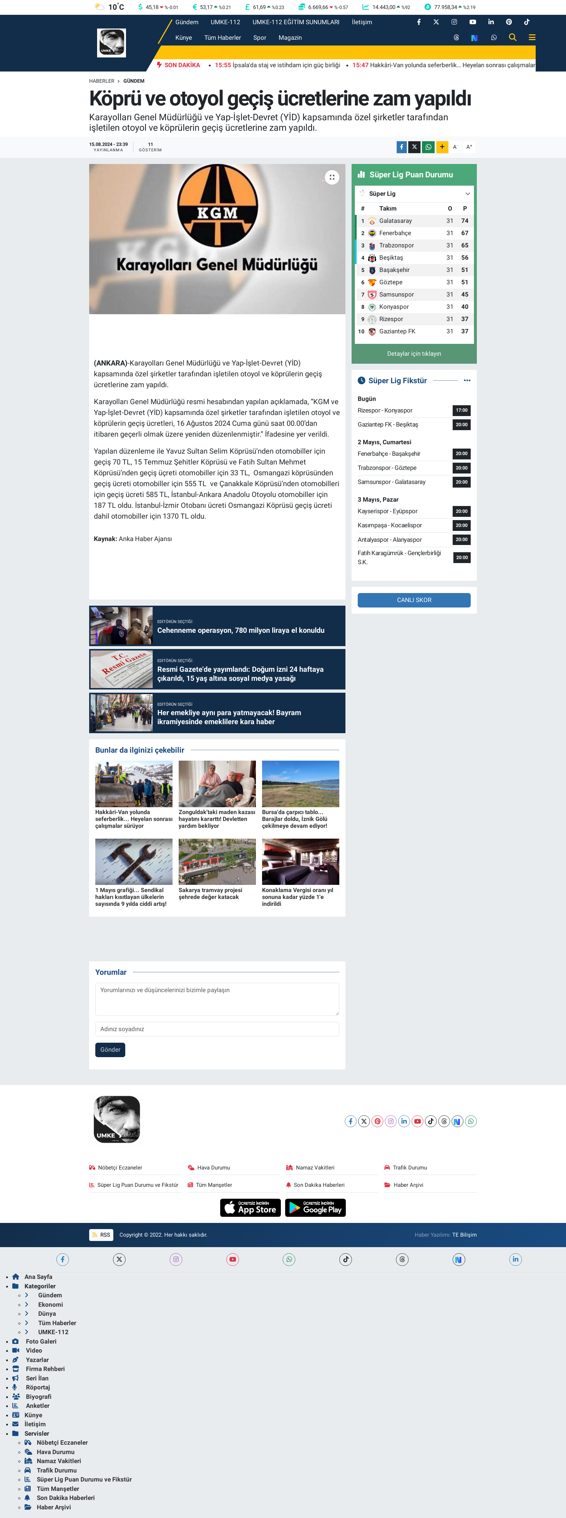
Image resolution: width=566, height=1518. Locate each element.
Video (27, 1350)
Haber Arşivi (403, 1185)
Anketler (30, 1405)
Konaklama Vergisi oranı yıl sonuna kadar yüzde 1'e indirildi (297, 897)
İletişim (362, 22)
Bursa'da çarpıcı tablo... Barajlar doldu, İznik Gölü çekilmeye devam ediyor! (294, 819)
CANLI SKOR (414, 600)
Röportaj (31, 1387)
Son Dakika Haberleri (315, 1185)
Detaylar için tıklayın (414, 353)
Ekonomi (44, 1304)
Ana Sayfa (32, 1276)
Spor (259, 37)
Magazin (290, 37)
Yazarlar (30, 1359)
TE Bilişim (464, 1235)
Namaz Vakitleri (310, 1167)
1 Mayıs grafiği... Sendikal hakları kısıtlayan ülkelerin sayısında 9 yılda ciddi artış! (130, 897)
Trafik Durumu (405, 1167)
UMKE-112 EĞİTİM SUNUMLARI (296, 22)
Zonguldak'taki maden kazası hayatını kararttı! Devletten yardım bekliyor (217, 819)
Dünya (40, 1313)
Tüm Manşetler (210, 1185)
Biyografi (32, 1396)
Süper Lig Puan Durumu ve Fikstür (134, 1185)
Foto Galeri (34, 1341)
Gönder (110, 1049)
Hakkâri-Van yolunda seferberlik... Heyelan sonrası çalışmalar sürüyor (134, 819)
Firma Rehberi (38, 1368)
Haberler (101, 81)
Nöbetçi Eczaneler (116, 1167)
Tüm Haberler (222, 37)
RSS (101, 1235)
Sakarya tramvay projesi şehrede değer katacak (210, 893)
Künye (183, 37)
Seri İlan (30, 1378)
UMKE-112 (225, 22)
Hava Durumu (209, 1167)
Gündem (187, 22)
